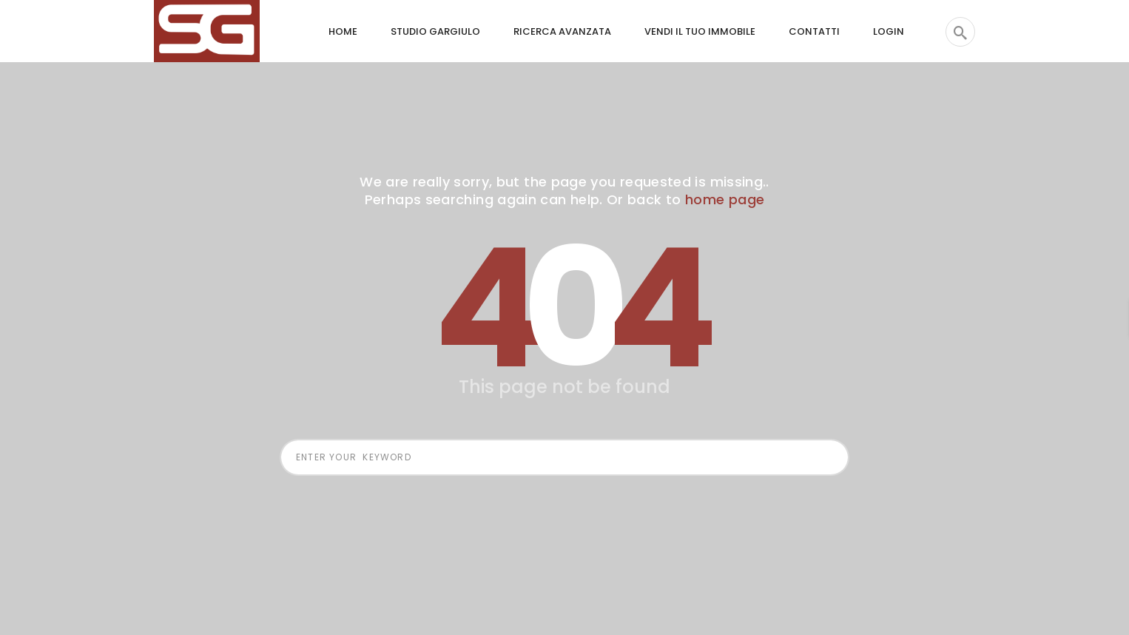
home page (724, 199)
